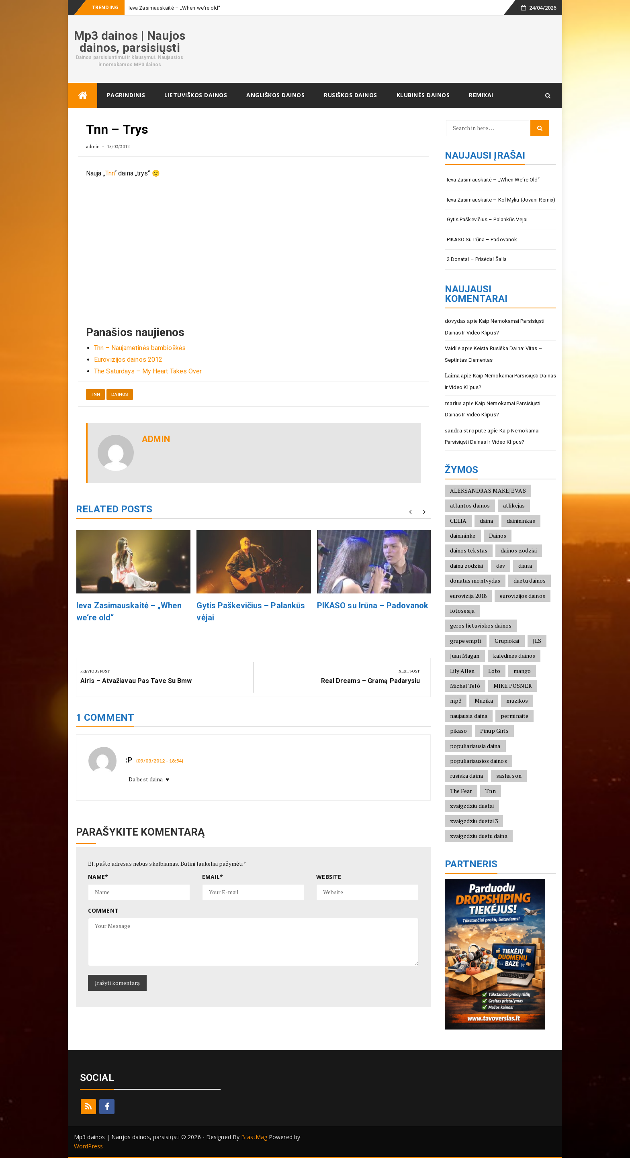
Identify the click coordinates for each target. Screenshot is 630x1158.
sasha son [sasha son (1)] (509, 775)
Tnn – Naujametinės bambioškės (140, 348)
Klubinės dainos (423, 95)
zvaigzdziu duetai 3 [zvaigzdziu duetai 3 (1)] (474, 821)
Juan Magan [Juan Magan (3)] (465, 655)
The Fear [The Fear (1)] (461, 791)
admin (93, 146)
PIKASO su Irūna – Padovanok (373, 605)
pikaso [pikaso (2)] (458, 730)
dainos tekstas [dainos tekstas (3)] (468, 550)
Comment (103, 910)
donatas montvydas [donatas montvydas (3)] (475, 580)
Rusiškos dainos (350, 95)
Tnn (110, 173)
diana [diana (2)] (525, 565)
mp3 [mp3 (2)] (455, 700)
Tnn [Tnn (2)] (490, 791)
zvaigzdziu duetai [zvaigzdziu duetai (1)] (472, 805)
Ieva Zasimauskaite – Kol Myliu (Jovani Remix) (501, 200)
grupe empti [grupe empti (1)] (465, 640)
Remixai (481, 95)
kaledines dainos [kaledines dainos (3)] (514, 655)
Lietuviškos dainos (195, 95)
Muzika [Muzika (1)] (484, 700)
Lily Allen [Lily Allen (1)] (462, 671)
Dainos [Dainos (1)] (498, 535)
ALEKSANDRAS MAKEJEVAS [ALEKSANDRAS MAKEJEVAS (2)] (488, 490)
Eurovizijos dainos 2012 (128, 359)
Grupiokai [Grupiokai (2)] (507, 640)
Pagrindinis (126, 95)
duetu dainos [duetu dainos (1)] (529, 580)
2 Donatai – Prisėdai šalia (477, 259)
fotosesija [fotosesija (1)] (462, 610)
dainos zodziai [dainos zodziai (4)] (519, 550)
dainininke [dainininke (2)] (463, 535)
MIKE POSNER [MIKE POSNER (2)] (512, 685)
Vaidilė (453, 348)
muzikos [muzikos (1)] (517, 700)
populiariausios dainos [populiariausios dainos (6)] (478, 761)
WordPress (88, 1146)
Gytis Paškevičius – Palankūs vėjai (487, 219)
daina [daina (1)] (486, 520)
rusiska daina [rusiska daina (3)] (466, 775)
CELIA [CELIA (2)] (458, 520)
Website (328, 877)
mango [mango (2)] (522, 671)
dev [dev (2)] (500, 565)
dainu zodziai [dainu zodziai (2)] (466, 565)
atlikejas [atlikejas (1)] (514, 505)
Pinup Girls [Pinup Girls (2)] (494, 730)
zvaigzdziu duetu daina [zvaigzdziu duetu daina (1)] (478, 836)
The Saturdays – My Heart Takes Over (148, 371)
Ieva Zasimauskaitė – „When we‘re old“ (175, 8)
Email (212, 877)
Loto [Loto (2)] (494, 671)
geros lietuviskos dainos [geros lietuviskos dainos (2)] (480, 625)
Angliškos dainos (275, 95)
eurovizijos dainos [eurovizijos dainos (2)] (522, 595)
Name (98, 877)
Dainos (119, 394)
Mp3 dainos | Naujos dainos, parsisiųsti (129, 42)
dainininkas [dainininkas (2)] (521, 520)
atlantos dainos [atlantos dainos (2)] (470, 505)
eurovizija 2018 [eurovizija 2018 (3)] (468, 595)
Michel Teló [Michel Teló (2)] (465, 685)
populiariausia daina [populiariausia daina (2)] (475, 746)
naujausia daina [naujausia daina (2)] (469, 716)
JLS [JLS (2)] (537, 640)
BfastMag (254, 1137)
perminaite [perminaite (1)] (514, 716)
